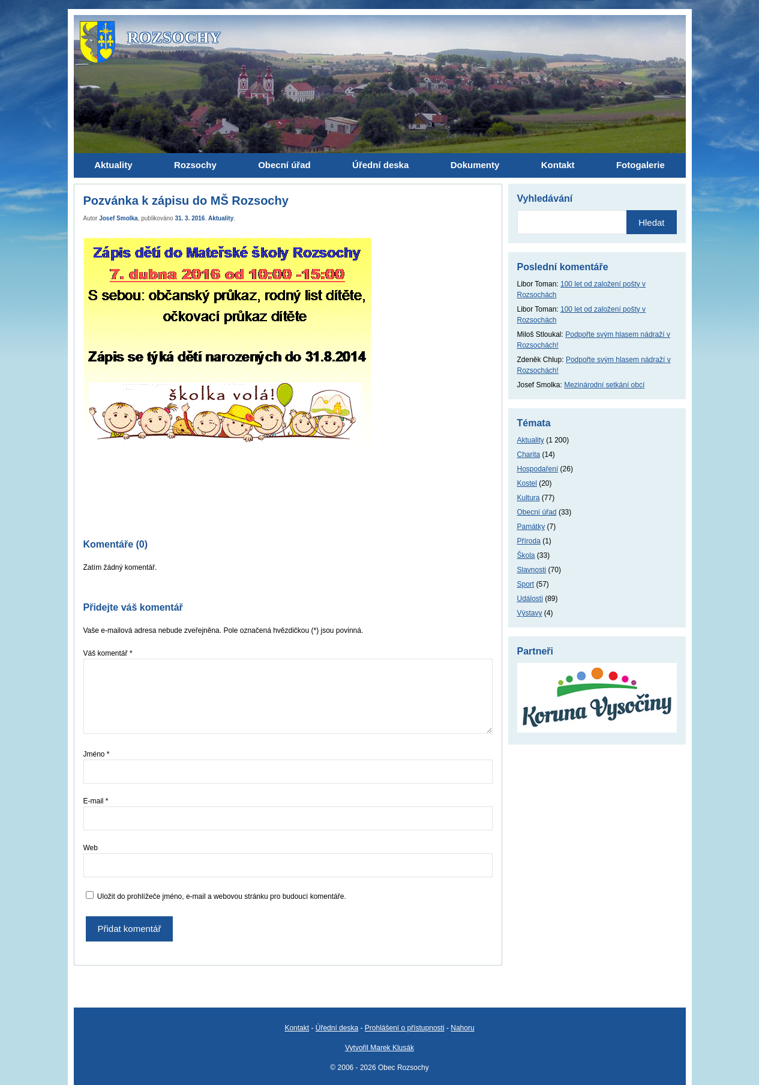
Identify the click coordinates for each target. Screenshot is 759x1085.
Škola (526, 555)
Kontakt (296, 1028)
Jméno (96, 754)
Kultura (528, 498)
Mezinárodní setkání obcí (604, 385)
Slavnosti (532, 570)
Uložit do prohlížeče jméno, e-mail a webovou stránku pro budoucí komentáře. (221, 896)
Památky (531, 526)
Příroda (529, 541)
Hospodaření (538, 469)
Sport (526, 584)
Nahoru (462, 1028)
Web (90, 848)
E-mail (96, 801)
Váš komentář (108, 653)
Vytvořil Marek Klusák (379, 1048)
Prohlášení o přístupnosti (405, 1028)
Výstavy (529, 613)
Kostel (527, 483)
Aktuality (220, 218)
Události (530, 598)
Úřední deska (337, 1028)
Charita (529, 454)
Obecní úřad (537, 512)
